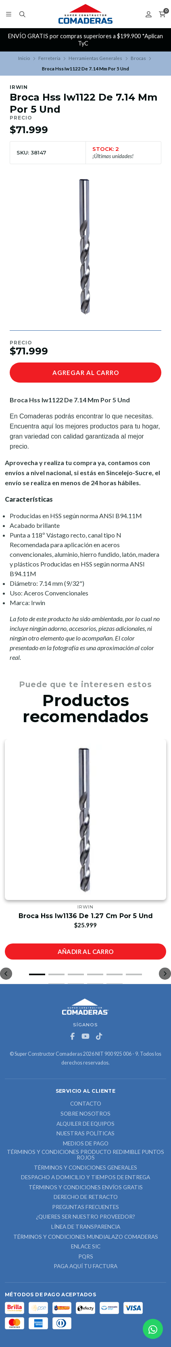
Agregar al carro (85, 372)
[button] (37, 974)
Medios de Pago (85, 1144)
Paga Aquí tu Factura (85, 1266)
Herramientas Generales (95, 58)
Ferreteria (49, 58)
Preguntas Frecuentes (85, 1207)
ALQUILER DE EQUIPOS (85, 1124)
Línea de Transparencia (85, 1227)
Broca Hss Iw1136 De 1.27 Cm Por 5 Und (86, 916)
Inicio (24, 58)
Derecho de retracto (86, 1197)
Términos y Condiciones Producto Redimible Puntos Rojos (85, 1154)
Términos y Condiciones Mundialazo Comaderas (85, 1237)
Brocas (138, 58)
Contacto (85, 1104)
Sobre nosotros (85, 1114)
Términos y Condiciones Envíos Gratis (86, 1187)
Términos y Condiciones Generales (85, 1168)
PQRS (85, 1257)
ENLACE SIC (85, 1247)
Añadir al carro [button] (86, 951)
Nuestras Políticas (85, 1134)
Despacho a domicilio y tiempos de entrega (85, 1177)
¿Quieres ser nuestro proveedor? (85, 1217)
